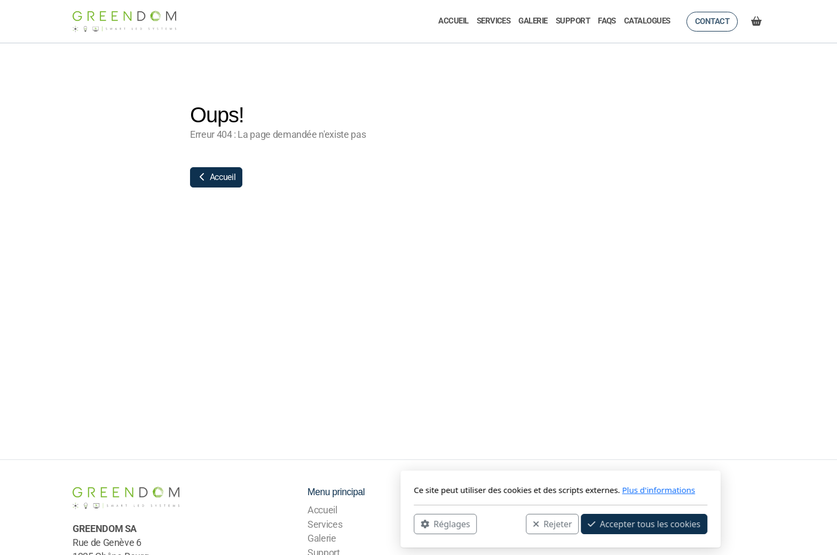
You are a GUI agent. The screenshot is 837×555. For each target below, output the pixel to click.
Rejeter (410, 523)
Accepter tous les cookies (502, 523)
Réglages (303, 523)
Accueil (216, 177)
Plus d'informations (516, 489)
